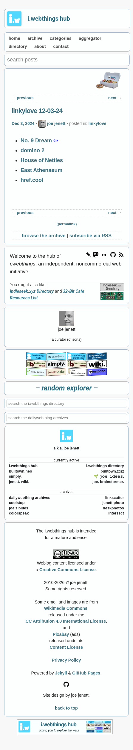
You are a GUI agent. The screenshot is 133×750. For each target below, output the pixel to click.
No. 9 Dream (36, 141)
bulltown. (112, 471)
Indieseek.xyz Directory (32, 291)
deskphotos (113, 508)
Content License (66, 647)
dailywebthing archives (29, 498)
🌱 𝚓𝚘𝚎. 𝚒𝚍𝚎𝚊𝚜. (109, 476)
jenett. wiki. (19, 482)
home (14, 38)
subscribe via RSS (90, 235)
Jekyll (61, 673)
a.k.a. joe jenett (67, 448)
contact (61, 46)
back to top (66, 708)
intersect (116, 513)
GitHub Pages (86, 673)
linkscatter (114, 498)
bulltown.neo (20, 471)
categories (61, 38)
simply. (15, 476)
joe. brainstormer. (108, 482)
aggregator (90, 38)
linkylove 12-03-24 (37, 110)
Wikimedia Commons (65, 608)
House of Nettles (42, 160)
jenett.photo (113, 503)
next (112, 98)
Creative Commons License (67, 569)
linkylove (97, 123)
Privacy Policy (66, 660)
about (40, 46)
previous (25, 98)
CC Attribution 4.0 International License (66, 621)
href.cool (32, 180)
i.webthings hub (48, 18)
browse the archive (44, 235)
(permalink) (66, 224)
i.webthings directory (105, 466)
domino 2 (32, 150)
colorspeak (19, 513)
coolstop (16, 503)
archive (34, 38)
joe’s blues (18, 508)
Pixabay (61, 634)
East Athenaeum (41, 170)
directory (18, 46)
